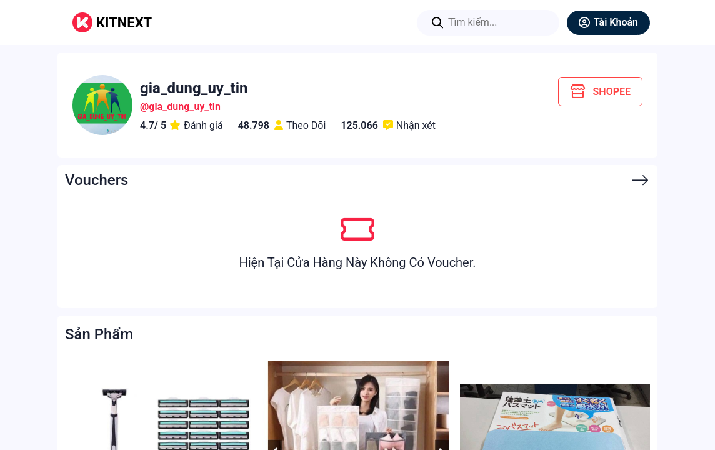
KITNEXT (124, 23)
